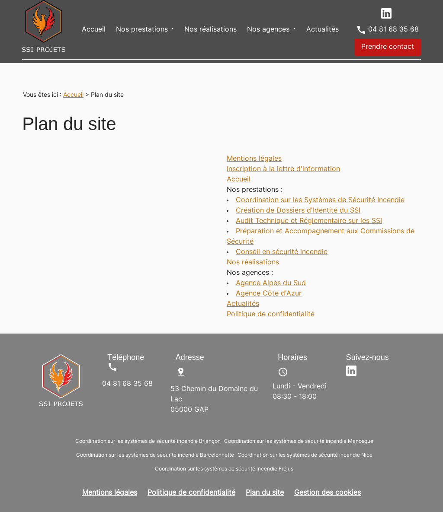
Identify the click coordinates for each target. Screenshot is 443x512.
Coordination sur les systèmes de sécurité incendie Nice (305, 455)
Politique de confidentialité (271, 314)
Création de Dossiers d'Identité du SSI (298, 210)
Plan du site (265, 493)
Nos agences (268, 29)
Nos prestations (142, 29)
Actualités (322, 29)
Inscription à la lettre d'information (283, 169)
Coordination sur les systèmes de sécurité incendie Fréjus (224, 469)
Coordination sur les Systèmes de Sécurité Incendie (320, 200)
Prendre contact (387, 47)
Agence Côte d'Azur (269, 293)
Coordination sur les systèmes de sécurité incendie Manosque (298, 441)
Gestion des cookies (327, 493)
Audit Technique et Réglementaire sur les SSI (309, 221)
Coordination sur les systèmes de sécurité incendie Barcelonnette (155, 455)
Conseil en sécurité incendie (281, 252)
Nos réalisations (210, 29)
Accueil (94, 29)
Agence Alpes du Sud (271, 283)
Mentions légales (254, 159)
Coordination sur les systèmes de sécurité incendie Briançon (148, 441)
